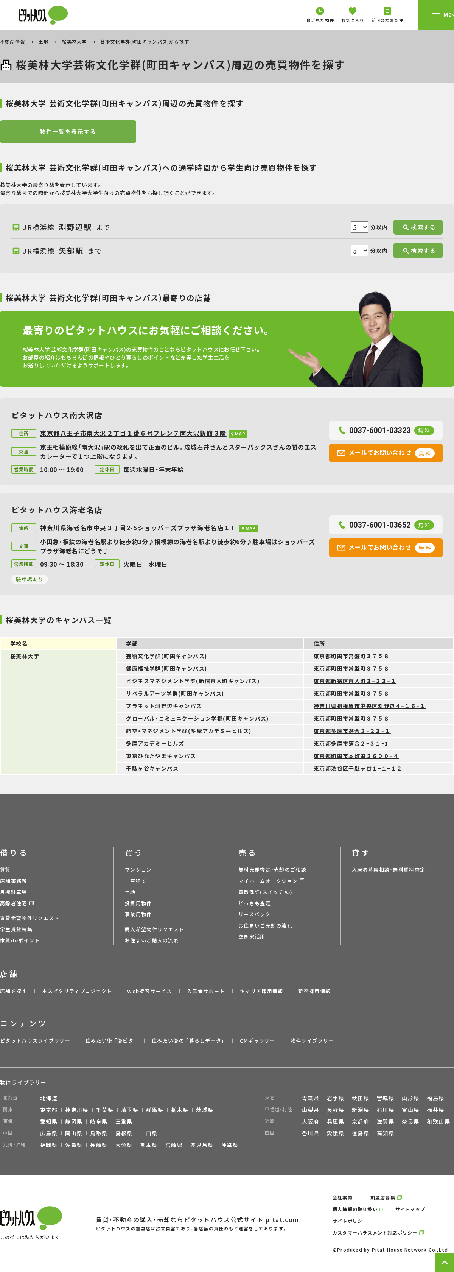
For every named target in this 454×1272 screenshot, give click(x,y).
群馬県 (154, 1109)
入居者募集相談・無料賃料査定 (388, 869)
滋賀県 (385, 1121)
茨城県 (204, 1109)
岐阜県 (98, 1121)
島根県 (124, 1133)
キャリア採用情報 (261, 991)
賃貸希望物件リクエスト (29, 918)
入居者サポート (206, 991)
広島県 (49, 1133)
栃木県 (179, 1109)
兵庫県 (335, 1121)
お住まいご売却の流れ (265, 925)
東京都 (49, 1109)
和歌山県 (438, 1121)
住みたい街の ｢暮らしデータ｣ (188, 1040)
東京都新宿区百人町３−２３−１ (355, 681)
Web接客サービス (149, 991)
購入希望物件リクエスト (154, 929)
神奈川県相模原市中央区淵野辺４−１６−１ (370, 706)
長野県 (335, 1109)
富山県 (410, 1109)
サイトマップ (410, 1209)
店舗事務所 (13, 880)
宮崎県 (174, 1145)
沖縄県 (230, 1145)
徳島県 (360, 1133)
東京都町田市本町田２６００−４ (356, 756)
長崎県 (98, 1145)
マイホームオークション (268, 880)
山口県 (149, 1133)
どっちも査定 (254, 903)
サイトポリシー (350, 1221)
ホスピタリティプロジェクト (77, 991)
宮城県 (385, 1098)
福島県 (435, 1098)
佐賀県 (73, 1145)
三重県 (124, 1121)
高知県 (385, 1133)
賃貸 (5, 869)
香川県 (310, 1133)
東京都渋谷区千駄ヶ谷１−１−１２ (358, 768)
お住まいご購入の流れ (152, 940)
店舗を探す (13, 991)
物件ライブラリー (312, 1040)
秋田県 (360, 1098)
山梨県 (310, 1109)
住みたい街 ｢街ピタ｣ (111, 1040)
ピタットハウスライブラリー (35, 1040)
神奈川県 (77, 1109)
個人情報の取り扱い (355, 1209)
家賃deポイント (20, 940)
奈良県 (410, 1121)
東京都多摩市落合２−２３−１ (352, 731)
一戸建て (135, 880)
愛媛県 (335, 1133)
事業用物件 (138, 914)
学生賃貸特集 (16, 929)
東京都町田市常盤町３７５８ (351, 656)
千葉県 (105, 1109)
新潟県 (360, 1109)
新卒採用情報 (314, 991)
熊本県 (149, 1145)
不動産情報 (13, 41)
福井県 (435, 1109)
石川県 (385, 1109)
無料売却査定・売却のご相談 (272, 869)
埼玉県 (129, 1109)
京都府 (360, 1121)
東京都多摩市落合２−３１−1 (351, 743)
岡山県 (73, 1133)
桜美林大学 (75, 41)
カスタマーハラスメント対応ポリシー (375, 1232)
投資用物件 (138, 903)
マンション (138, 869)
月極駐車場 (13, 891)
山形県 (410, 1098)
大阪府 (310, 1121)
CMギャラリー (257, 1040)
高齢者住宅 (13, 903)
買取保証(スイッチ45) (265, 891)
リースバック (254, 914)
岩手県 (335, 1098)
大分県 (124, 1145)
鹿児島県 (202, 1145)
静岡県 (73, 1121)
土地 (44, 41)
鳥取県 (98, 1133)
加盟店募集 (382, 1197)
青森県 (310, 1098)
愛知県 (49, 1121)
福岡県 (49, 1145)
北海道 (49, 1098)
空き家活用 (252, 936)
